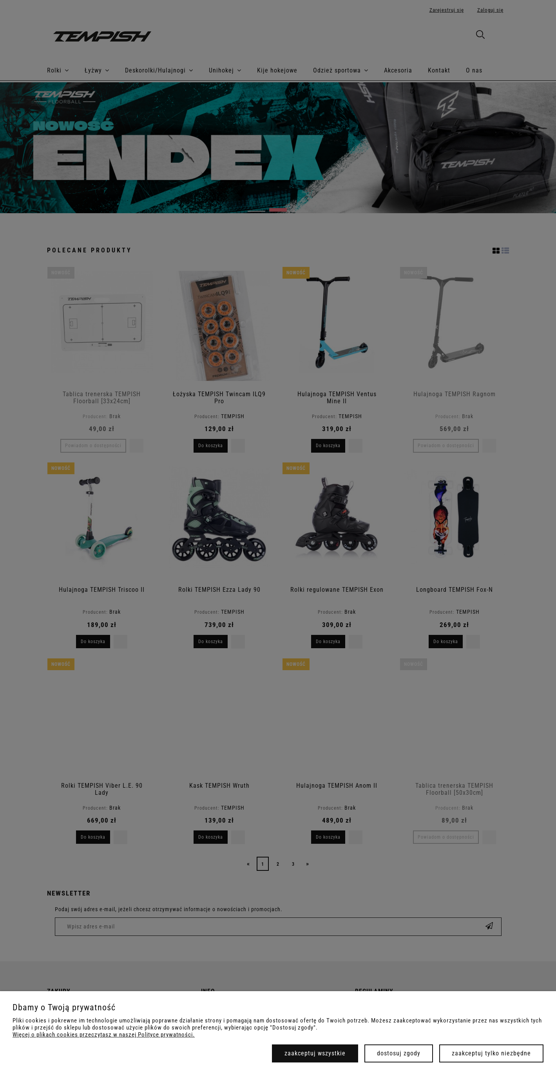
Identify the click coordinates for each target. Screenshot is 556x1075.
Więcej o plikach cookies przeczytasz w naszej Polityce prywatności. (104, 1034)
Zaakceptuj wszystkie (315, 1053)
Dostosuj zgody (398, 1053)
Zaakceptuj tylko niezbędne (491, 1053)
